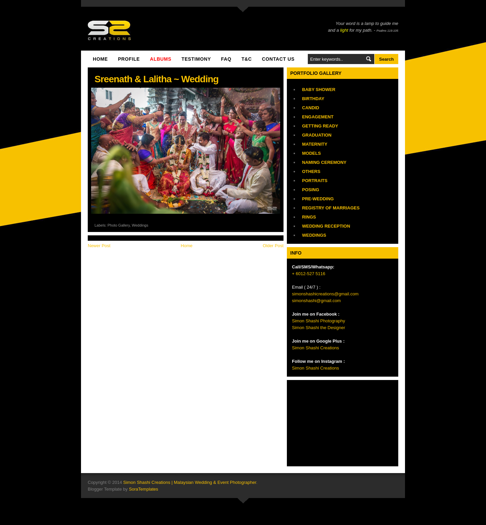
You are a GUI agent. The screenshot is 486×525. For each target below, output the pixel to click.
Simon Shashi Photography (318, 320)
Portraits (314, 180)
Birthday (313, 98)
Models (311, 153)
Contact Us (278, 59)
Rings (309, 217)
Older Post (273, 245)
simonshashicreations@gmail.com (325, 293)
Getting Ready (320, 125)
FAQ (226, 59)
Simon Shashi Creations (315, 347)
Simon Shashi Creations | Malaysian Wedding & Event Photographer (189, 482)
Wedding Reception (326, 226)
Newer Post (99, 245)
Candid (310, 107)
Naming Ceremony (324, 162)
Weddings (140, 225)
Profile (129, 59)
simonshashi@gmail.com (316, 300)
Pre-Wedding (318, 198)
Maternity (314, 144)
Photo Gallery (119, 225)
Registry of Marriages (330, 207)
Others (311, 171)
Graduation (316, 135)
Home (100, 59)
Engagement (317, 116)
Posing (310, 189)
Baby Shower (318, 89)
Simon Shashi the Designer (318, 327)
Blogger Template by (123, 489)
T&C (246, 59)
